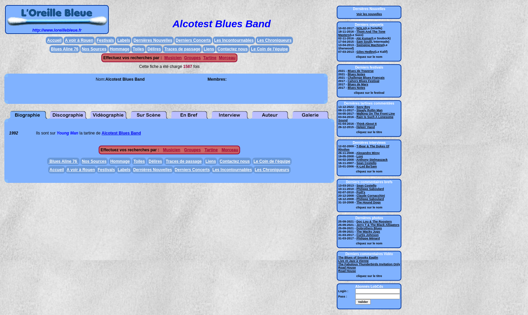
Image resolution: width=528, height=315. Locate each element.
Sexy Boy (363, 107)
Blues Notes (356, 74)
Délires (154, 49)
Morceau (227, 57)
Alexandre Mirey (368, 153)
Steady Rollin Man (369, 110)
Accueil (54, 40)
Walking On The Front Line (375, 113)
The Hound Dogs (368, 202)
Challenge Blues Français (366, 77)
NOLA (360, 28)
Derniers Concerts (193, 40)
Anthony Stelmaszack (372, 159)
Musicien (173, 57)
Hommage (119, 49)
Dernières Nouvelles (152, 40)
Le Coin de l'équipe (269, 49)
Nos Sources (94, 49)
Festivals (105, 40)
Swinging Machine (369, 45)
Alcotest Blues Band (121, 133)
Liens (209, 49)
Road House (347, 267)
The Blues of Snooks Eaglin (358, 257)
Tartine (209, 57)
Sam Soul (363, 41)
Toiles (138, 49)
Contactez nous (233, 49)
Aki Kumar (363, 38)
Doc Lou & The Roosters (374, 221)
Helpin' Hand (365, 127)
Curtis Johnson (367, 235)
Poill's (360, 192)
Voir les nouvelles (369, 14)
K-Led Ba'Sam (366, 166)
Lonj (359, 156)
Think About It (366, 123)
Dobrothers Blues (369, 228)
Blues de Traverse (360, 71)
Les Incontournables (234, 40)
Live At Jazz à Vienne (353, 261)
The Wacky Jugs (368, 231)
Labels (123, 40)
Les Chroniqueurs (274, 40)
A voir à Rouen (79, 40)
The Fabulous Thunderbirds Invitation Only (369, 264)
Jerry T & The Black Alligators (377, 225)
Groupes (192, 57)
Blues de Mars (358, 84)
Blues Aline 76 (64, 49)
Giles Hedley (365, 51)
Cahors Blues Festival (363, 81)
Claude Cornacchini (370, 195)
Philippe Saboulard (370, 189)
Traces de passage (182, 49)
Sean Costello (366, 163)
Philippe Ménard (368, 238)
